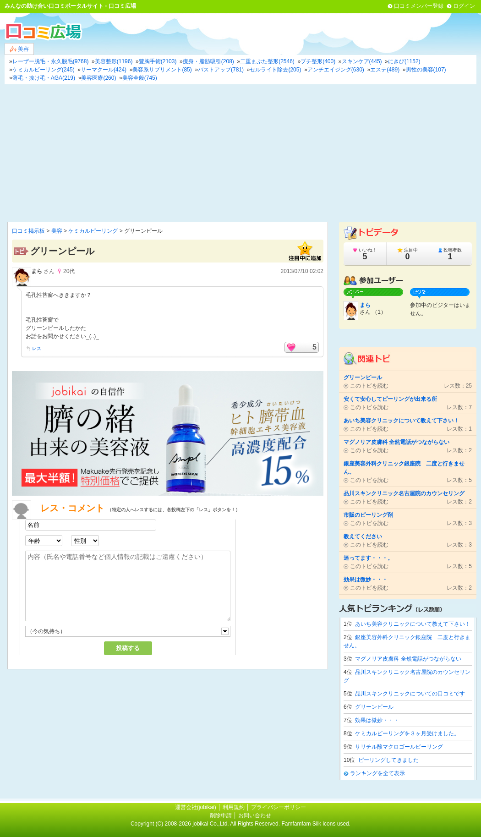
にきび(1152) (404, 61)
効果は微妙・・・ (377, 720)
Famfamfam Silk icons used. (315, 824)
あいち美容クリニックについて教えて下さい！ (412, 624)
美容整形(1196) (114, 61)
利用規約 (234, 807)
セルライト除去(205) (275, 69)
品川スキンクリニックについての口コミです (410, 693)
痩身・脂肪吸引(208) (208, 61)
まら (36, 271)
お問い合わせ (254, 815)
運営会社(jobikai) (196, 807)
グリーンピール (374, 707)
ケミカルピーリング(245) (43, 69)
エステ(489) (384, 69)
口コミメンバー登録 (418, 6)
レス (36, 348)
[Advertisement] (240, 153)
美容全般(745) (139, 78)
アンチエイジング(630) (335, 69)
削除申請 (221, 815)
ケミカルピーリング (93, 231)
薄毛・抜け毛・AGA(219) (43, 78)
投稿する (128, 648)
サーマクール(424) (103, 69)
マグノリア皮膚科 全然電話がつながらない (408, 659)
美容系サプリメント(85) (161, 69)
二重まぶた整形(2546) (267, 61)
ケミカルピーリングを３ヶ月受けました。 (407, 733)
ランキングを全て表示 (377, 773)
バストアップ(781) (221, 69)
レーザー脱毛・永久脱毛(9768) (50, 61)
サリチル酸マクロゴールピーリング (399, 747)
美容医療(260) (98, 78)
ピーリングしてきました (388, 760)
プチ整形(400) (318, 61)
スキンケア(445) (362, 61)
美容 (19, 49)
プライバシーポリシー (278, 807)
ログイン (464, 6)
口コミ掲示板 (28, 231)
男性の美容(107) (426, 69)
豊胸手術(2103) (158, 61)
